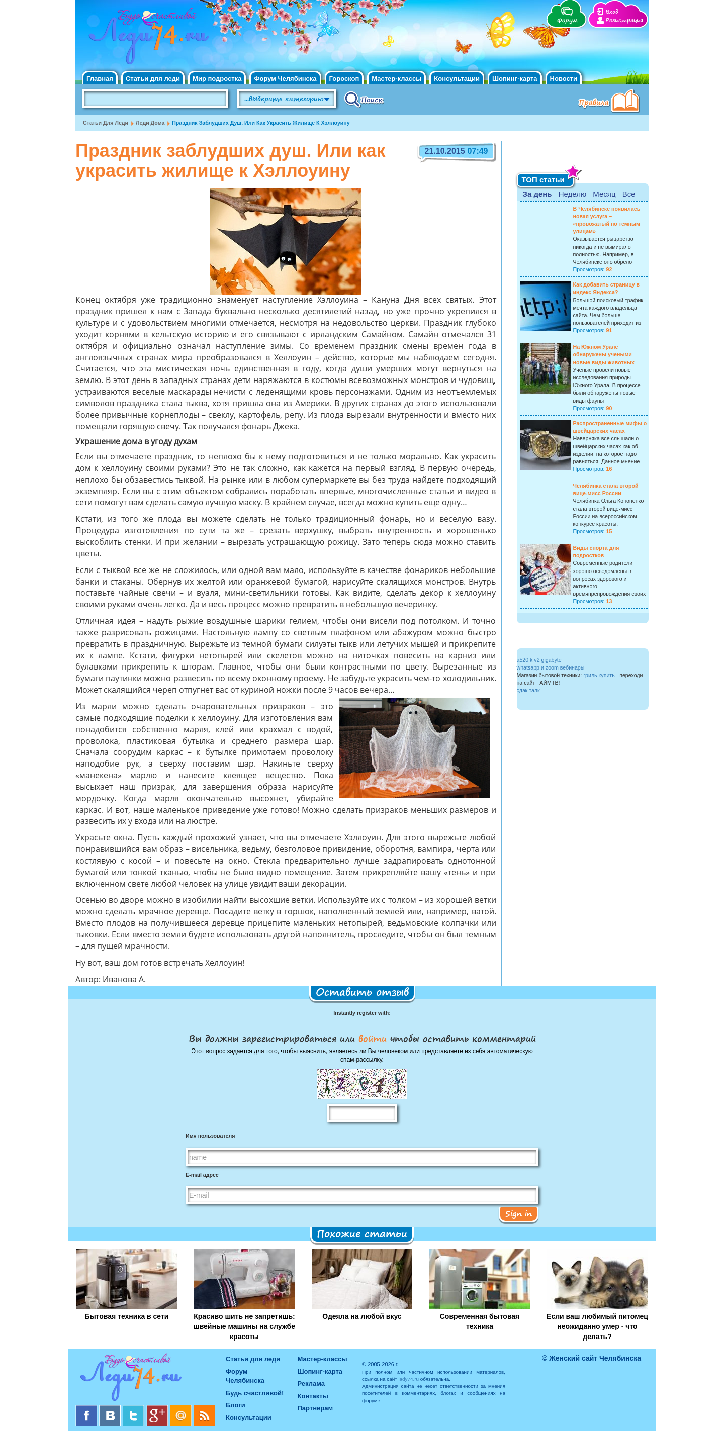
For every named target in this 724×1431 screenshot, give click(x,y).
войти (372, 1038)
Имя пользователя (210, 1136)
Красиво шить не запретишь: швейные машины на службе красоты (244, 1326)
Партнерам (315, 1408)
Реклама (311, 1383)
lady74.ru (408, 1379)
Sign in (518, 1213)
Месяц (604, 193)
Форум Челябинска (285, 78)
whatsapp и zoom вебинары (551, 667)
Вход (611, 12)
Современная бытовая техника (480, 1321)
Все (629, 193)
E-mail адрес (202, 1175)
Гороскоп (344, 78)
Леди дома (150, 123)
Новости (564, 78)
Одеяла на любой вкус (361, 1316)
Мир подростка (217, 78)
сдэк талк (528, 690)
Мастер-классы (396, 78)
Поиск (364, 99)
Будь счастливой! (255, 1393)
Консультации (457, 78)
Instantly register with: (361, 1013)
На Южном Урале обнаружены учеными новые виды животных (604, 354)
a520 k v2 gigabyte (539, 660)
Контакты (313, 1396)
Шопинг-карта (514, 78)
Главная (99, 78)
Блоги (235, 1405)
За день (537, 193)
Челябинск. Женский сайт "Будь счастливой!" (146, 39)
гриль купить (599, 675)
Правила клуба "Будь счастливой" (611, 102)
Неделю (572, 193)
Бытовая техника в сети (127, 1316)
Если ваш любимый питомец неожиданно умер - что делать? (597, 1326)
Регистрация (624, 20)
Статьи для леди (153, 78)
